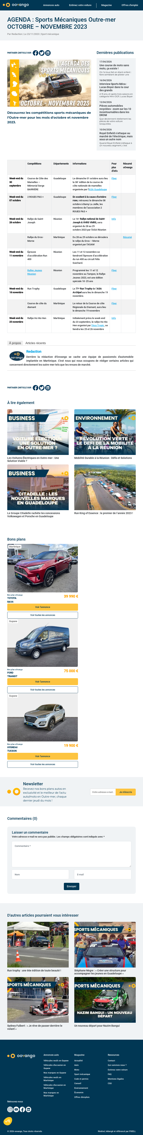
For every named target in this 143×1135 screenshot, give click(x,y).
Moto (76, 1070)
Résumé (127, 237)
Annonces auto (51, 5)
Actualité (78, 1060)
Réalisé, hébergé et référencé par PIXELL (117, 1131)
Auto (76, 1065)
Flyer (114, 178)
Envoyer (71, 886)
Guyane (13, 621)
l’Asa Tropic (97, 325)
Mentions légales (116, 1079)
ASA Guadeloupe (98, 189)
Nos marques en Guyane (55, 1073)
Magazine (106, 5)
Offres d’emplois (82, 1097)
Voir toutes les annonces (42, 615)
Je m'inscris (125, 792)
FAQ (110, 1074)
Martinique (14, 546)
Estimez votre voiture (80, 5)
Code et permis (81, 1079)
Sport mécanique (50, 34)
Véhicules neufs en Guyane (56, 1060)
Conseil (77, 1083)
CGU (110, 1083)
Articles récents (36, 343)
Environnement (81, 1088)
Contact (111, 1060)
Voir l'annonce (42, 607)
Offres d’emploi (130, 5)
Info (114, 218)
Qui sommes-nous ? (117, 1065)
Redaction (33, 351)
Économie (78, 1092)
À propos (15, 343)
